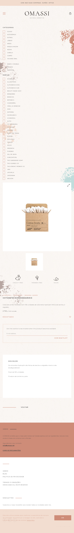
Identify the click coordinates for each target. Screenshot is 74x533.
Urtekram (11, 175)
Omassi (10, 142)
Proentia (10, 148)
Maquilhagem (12, 46)
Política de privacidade (13, 477)
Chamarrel (11, 103)
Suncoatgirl (12, 157)
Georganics (11, 115)
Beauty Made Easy (14, 91)
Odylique (11, 139)
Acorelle (11, 79)
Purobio (10, 151)
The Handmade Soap (15, 160)
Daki (9, 109)
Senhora (10, 70)
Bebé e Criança (13, 64)
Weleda (10, 178)
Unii (8, 169)
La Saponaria (12, 124)
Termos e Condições (12, 482)
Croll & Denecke (13, 106)
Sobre (5, 471)
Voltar (24, 407)
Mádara (10, 130)
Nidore (10, 136)
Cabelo (10, 52)
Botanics (10, 100)
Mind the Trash (13, 133)
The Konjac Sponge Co (16, 166)
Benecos (10, 97)
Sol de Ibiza (12, 154)
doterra (10, 112)
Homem (10, 67)
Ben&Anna (11, 94)
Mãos (9, 43)
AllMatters (11, 82)
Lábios (9, 40)
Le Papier (11, 127)
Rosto (9, 49)
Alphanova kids (13, 85)
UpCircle (10, 172)
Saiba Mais (30, 520)
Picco (9, 145)
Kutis (9, 121)
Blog (5, 474)
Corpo (9, 55)
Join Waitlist (61, 338)
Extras (9, 37)
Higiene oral (12, 58)
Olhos (9, 31)
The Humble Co (13, 163)
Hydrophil (11, 118)
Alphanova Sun (13, 88)
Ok (62, 518)
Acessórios (11, 34)
